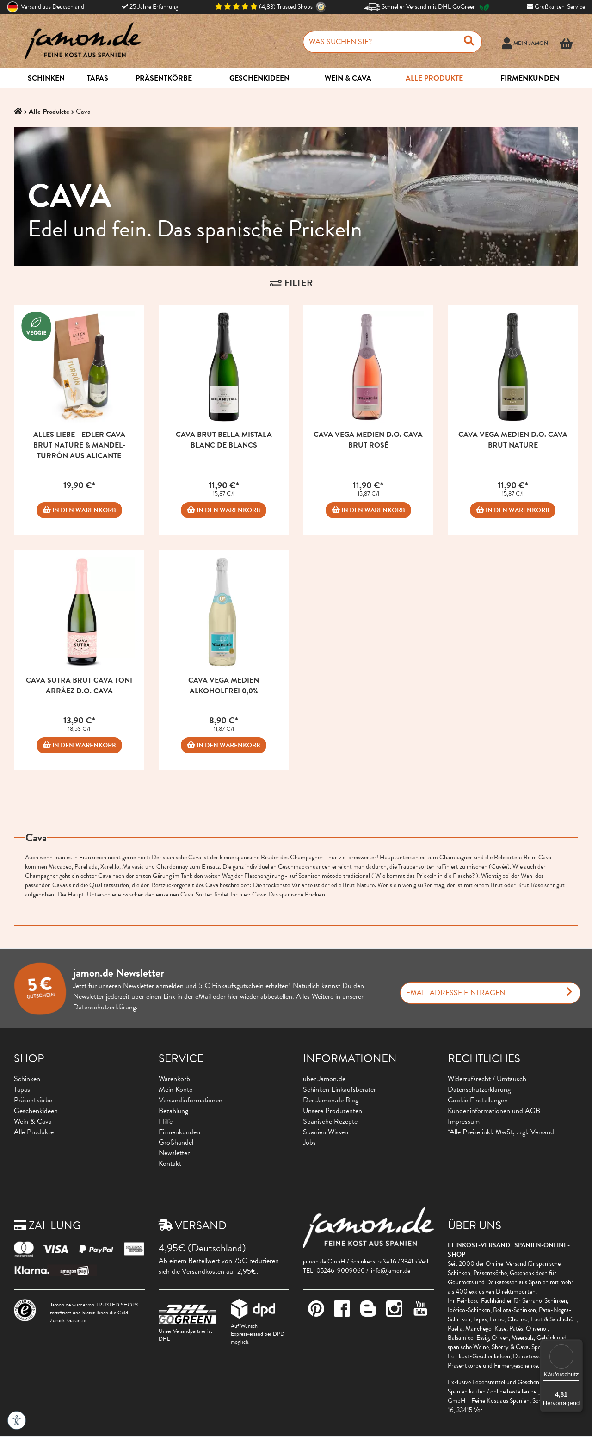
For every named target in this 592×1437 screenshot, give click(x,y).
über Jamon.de (324, 1078)
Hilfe (166, 1121)
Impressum (464, 1121)
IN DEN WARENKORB (79, 510)
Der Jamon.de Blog (330, 1100)
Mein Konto (176, 1089)
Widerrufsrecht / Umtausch (487, 1078)
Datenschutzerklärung (104, 1007)
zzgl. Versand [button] (535, 1132)
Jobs (309, 1142)
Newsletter (174, 1152)
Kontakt (170, 1163)
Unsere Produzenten (332, 1110)
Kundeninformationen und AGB (494, 1110)
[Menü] (577, 1344)
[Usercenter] (528, 47)
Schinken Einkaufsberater (339, 1089)
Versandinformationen (190, 1100)
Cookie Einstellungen (478, 1100)
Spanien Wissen (325, 1132)
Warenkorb (174, 1078)
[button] (569, 47)
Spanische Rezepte (330, 1121)
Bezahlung (173, 1110)
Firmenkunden (179, 1132)
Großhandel (176, 1142)
